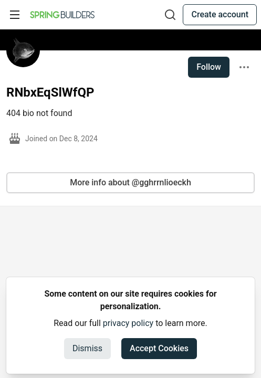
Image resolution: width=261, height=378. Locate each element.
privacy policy (128, 323)
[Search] (170, 14)
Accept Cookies (159, 348)
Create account (219, 14)
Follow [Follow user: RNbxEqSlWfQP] (208, 67)
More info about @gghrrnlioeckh (130, 182)
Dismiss (87, 348)
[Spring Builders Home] (62, 14)
